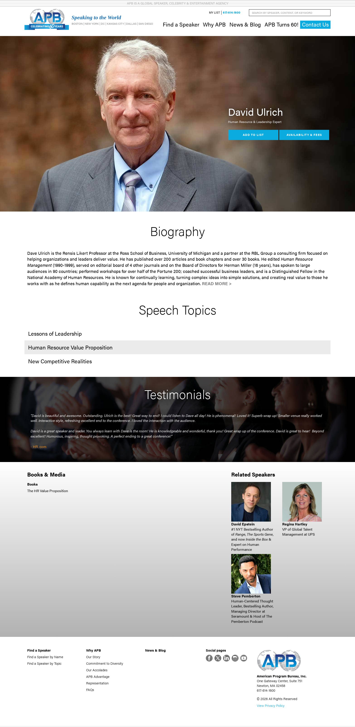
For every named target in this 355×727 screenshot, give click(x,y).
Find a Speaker (181, 24)
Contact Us (315, 25)
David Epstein (243, 524)
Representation (97, 683)
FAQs (90, 690)
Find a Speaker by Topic (44, 663)
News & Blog (245, 24)
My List (214, 13)
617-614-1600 (231, 13)
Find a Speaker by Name (45, 657)
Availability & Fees (304, 135)
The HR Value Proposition (47, 491)
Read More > (217, 283)
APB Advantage (97, 676)
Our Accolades (96, 670)
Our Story (93, 657)
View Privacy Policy (270, 706)
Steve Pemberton (245, 596)
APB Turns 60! (281, 24)
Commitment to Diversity (104, 663)
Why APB (214, 24)
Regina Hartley (294, 524)
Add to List (253, 135)
